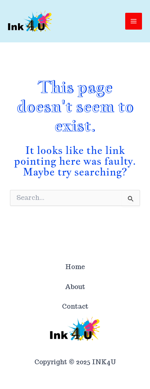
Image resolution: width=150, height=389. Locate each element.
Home (75, 267)
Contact (75, 306)
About (75, 287)
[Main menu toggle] (133, 21)
